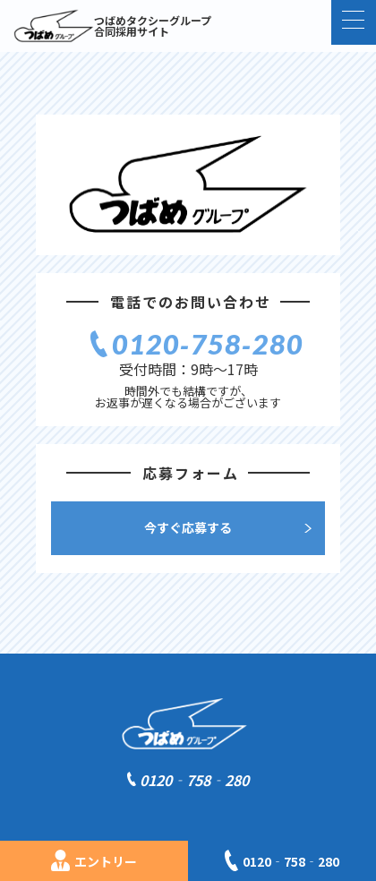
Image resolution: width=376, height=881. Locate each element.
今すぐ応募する (188, 527)
